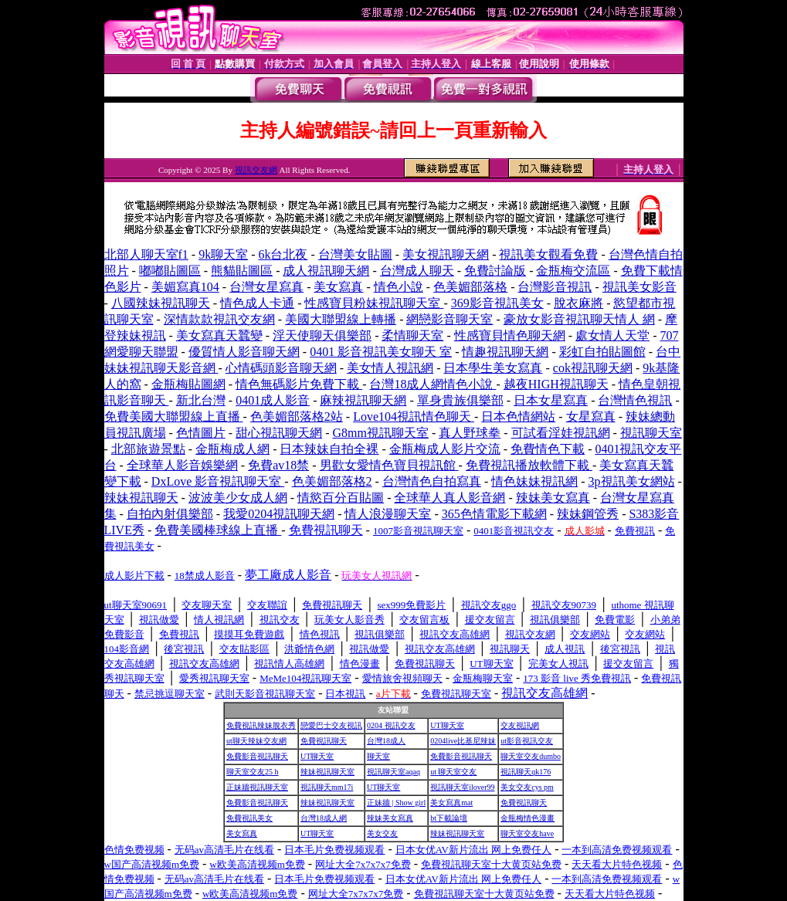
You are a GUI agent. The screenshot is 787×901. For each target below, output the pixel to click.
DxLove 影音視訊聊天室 (217, 481)
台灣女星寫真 (266, 286)
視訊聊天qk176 (525, 771)
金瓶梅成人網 (232, 449)
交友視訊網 (519, 725)
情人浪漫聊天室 (387, 513)
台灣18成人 (386, 741)
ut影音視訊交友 (526, 741)
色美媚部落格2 (332, 481)
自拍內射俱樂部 (170, 513)
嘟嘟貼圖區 (170, 270)
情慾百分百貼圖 (340, 497)
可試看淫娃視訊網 (560, 432)
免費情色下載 (548, 449)
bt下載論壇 (448, 818)
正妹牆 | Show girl (396, 802)
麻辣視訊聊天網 (363, 400)
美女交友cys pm (527, 787)
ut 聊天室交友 (453, 771)
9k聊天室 (223, 254)
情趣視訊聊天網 (505, 351)
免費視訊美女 (249, 818)
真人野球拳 (469, 432)
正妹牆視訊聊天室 (257, 787)
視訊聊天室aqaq (393, 771)
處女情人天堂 (612, 335)
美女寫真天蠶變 (219, 335)
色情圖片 (201, 432)
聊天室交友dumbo (530, 756)
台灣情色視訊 (635, 400)
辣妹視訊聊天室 (327, 771)
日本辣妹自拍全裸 (329, 449)
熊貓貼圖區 (242, 270)
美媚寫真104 (185, 286)
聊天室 (378, 756)
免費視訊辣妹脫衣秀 (261, 725)
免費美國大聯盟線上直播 (173, 416)
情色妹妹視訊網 (534, 481)
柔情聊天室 (412, 335)
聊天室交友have (527, 833)
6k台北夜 (282, 254)
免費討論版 (495, 270)
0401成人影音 (273, 400)
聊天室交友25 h (252, 771)
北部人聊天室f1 (146, 254)
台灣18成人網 (323, 818)
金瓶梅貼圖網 (188, 384)
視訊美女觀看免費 (548, 254)
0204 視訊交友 (391, 725)
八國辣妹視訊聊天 (160, 303)
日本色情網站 (518, 416)
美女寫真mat (451, 802)
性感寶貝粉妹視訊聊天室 (373, 303)
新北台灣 (201, 400)
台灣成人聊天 (417, 270)
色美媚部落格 (470, 286)
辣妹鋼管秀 (588, 513)
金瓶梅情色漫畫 (527, 818)
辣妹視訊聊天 (141, 497)
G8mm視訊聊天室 (380, 432)
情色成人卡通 (257, 303)
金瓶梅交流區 (573, 270)
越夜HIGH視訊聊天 (556, 384)
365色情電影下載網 (494, 513)
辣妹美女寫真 (553, 497)
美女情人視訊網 (390, 367)
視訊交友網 (256, 169)
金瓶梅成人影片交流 (444, 449)
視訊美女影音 (639, 286)
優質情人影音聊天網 (244, 351)
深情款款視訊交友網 (219, 319)
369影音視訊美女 (497, 303)
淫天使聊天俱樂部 (322, 335)
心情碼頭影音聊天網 (281, 367)
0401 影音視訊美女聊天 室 (381, 351)
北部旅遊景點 (148, 449)
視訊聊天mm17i (326, 787)
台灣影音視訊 (554, 286)
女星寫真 (591, 416)
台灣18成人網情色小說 (432, 384)
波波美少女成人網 (237, 497)
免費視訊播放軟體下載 (529, 465)
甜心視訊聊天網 (279, 432)
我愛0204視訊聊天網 (278, 513)
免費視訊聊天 (323, 741)
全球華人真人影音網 (449, 497)
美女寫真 (338, 286)
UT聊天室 (446, 725)
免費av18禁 (278, 465)
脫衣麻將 (578, 303)
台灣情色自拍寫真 (431, 481)
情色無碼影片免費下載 (299, 384)
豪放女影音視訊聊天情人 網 (579, 319)
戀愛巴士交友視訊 (331, 725)
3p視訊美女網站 (632, 481)
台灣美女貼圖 (355, 254)
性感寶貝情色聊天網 (509, 335)
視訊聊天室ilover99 (462, 787)
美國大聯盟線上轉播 (340, 319)
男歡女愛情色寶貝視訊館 (389, 465)
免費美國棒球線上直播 (217, 530)
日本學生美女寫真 (492, 367)
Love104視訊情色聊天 (413, 416)
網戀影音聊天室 (449, 319)
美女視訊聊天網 (445, 254)
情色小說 (398, 286)
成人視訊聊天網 (326, 270)
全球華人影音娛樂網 (182, 465)
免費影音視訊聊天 (257, 756)
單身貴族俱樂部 (460, 400)
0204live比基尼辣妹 (463, 741)
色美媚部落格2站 (296, 416)
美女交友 (382, 833)
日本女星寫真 (551, 400)
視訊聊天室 (651, 432)
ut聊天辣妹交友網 (256, 741)
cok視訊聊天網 (593, 367)
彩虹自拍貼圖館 (602, 351)
